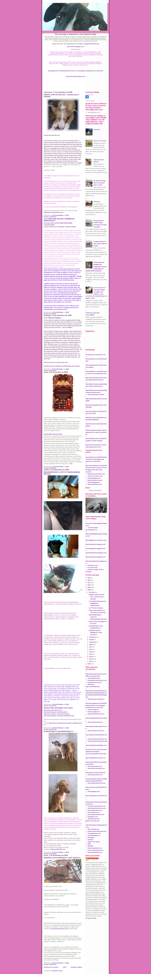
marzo (91, 656)
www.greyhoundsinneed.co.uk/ (97, 680)
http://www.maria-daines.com (53, 710)
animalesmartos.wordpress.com (96, 354)
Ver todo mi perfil (91, 918)
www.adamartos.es (93, 812)
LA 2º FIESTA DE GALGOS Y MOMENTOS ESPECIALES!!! (97, 603)
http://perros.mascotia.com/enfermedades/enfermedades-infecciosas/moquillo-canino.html (96, 751)
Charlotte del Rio (89, 94)
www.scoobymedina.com (95, 850)
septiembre (92, 642)
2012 (89, 580)
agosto (91, 644)
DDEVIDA (90, 846)
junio (91, 649)
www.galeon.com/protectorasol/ (95, 772)
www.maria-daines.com (95, 766)
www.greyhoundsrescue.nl (96, 714)
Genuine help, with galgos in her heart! (58, 708)
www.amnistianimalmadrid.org (97, 739)
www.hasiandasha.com (95, 484)
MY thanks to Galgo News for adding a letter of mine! (99, 183)
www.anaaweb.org (93, 829)
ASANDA (90, 839)
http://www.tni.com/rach (95, 480)
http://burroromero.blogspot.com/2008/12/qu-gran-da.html (62, 366)
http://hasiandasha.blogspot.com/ (96, 552)
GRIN (89, 844)
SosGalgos (91, 837)
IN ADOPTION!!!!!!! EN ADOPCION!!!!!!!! (58, 731)
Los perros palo (92, 567)
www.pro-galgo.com (94, 711)
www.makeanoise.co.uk (95, 810)
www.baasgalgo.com (94, 478)
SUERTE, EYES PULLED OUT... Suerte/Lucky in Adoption (96, 597)
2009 (89, 587)
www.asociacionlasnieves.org (97, 831)
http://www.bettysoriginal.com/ (75, 76)
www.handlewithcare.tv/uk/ (96, 394)
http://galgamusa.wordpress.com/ (96, 540)
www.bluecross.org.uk (95, 682)
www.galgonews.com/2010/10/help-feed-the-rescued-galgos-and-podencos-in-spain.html (75, 70)
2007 (89, 664)
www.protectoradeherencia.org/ (97, 741)
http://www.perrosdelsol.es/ (96, 699)
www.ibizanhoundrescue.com (97, 808)
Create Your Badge (90, 100)
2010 (89, 585)
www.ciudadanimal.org (95, 852)
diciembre (92, 592)
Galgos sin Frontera (94, 841)
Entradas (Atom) (57, 970)
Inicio (64, 967)
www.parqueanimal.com (95, 774)
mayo (91, 651)
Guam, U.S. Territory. (99, 141)
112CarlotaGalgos (93, 858)
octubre (91, 639)
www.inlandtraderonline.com (96, 783)
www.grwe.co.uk (93, 565)
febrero (91, 659)
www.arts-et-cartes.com (95, 476)
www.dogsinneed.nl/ (94, 678)
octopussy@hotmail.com (57, 849)
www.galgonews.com (94, 833)
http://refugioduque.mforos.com (95, 758)
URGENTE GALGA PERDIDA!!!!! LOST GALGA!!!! (62, 858)
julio (90, 647)
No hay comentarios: (50, 216)
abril (90, 654)
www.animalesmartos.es (95, 722)
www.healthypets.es (94, 482)
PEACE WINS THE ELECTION (53, 434)
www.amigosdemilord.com (96, 814)
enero (91, 661)
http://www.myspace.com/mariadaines (56, 712)
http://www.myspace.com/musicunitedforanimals (59, 715)
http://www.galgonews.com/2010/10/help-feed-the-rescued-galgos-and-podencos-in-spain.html (96, 705)
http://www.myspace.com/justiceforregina (57, 714)
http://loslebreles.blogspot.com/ (95, 544)
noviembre (92, 637)
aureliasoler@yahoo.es (60, 928)
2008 (89, 590)
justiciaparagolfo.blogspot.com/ (95, 548)
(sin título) (96, 129)
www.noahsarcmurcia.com (96, 730)
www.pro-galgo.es (93, 709)
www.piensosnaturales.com (96, 474)
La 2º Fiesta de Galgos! (52, 318)
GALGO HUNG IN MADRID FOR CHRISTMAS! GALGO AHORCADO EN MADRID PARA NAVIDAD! (96, 267)
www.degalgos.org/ (94, 791)
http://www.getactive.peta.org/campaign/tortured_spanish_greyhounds (96, 432)
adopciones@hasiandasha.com (53, 212)
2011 (89, 582)
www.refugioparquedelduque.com (96, 745)
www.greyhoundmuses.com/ (96, 806)
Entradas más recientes (51, 967)
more (70, 463)
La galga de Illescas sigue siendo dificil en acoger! (100, 243)
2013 (89, 577)
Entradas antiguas (76, 967)
